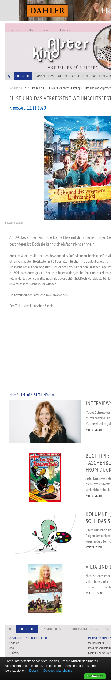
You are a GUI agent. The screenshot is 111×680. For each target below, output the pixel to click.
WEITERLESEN (94, 429)
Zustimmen (95, 676)
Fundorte (46, 30)
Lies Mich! (22, 76)
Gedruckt (16, 30)
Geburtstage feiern (73, 76)
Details (34, 670)
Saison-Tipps (44, 76)
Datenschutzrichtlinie (57, 670)
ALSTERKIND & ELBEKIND (40, 88)
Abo (30, 30)
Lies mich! (63, 88)
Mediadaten (65, 30)
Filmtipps (76, 88)
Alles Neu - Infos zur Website (82, 42)
